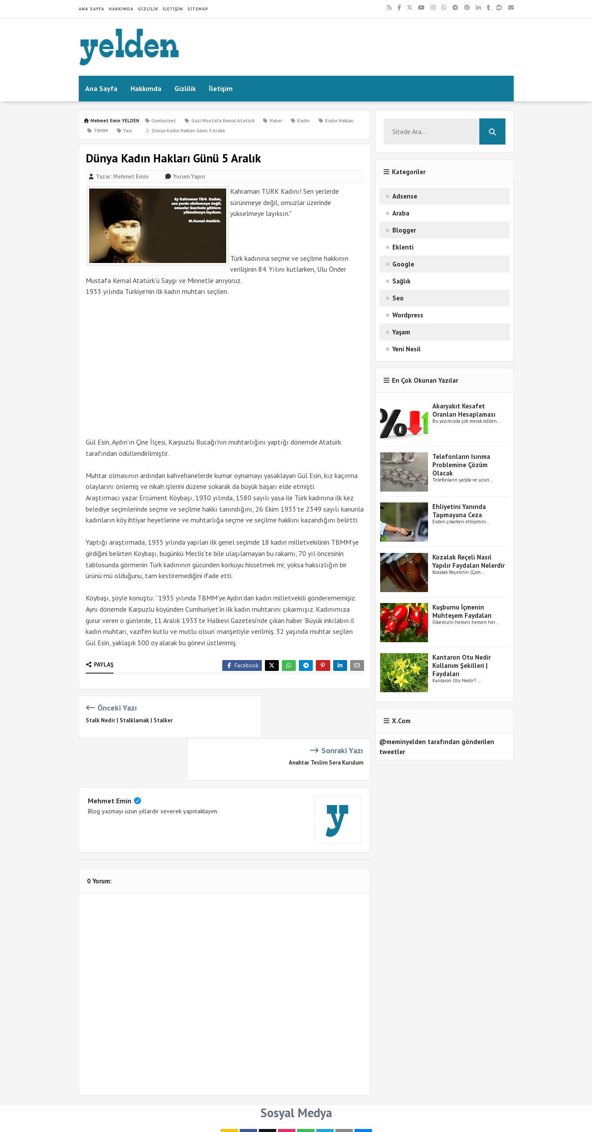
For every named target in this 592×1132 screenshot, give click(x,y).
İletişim (173, 9)
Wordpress (407, 315)
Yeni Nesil (406, 349)
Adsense (404, 196)
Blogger (404, 230)
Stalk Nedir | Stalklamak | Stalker (129, 720)
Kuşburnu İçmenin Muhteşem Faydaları (462, 611)
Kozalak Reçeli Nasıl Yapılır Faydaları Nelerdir (468, 561)
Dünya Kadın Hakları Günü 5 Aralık (184, 131)
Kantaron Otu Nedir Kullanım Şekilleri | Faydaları (461, 665)
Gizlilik (148, 9)
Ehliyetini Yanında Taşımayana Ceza (459, 510)
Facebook (242, 665)
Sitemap (197, 9)
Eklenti (403, 247)
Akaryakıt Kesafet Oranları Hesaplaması (463, 410)
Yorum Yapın (189, 176)
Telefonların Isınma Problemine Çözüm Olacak (461, 464)
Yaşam (401, 332)
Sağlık (401, 281)
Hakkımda (121, 9)
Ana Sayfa (91, 9)
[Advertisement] (225, 367)
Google (403, 264)
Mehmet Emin (109, 758)
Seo (398, 298)
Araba (400, 213)
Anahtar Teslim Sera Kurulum (326, 720)
